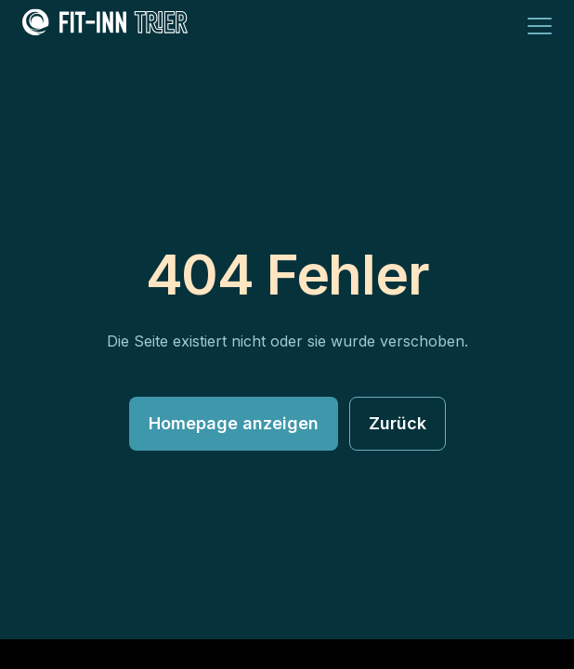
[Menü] (539, 26)
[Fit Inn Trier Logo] (105, 26)
